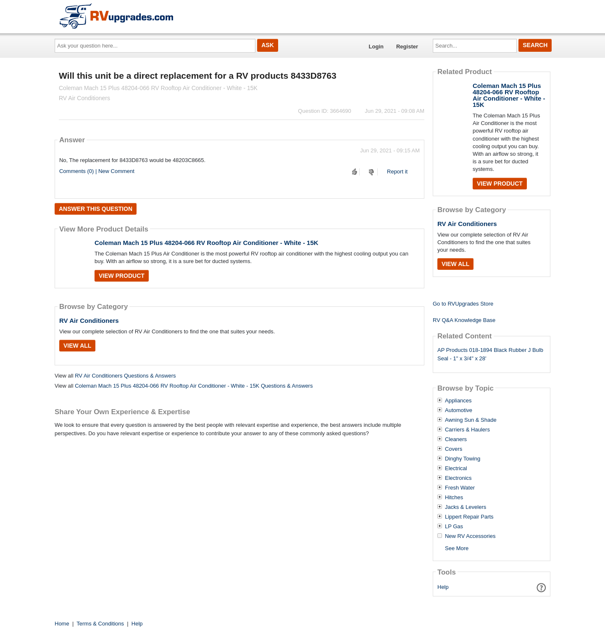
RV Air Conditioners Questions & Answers (125, 376)
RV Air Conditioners (89, 320)
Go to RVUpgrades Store (463, 304)
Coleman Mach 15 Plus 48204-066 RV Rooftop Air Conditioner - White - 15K (206, 242)
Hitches (454, 497)
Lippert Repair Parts (469, 517)
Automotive (458, 410)
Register (407, 46)
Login (376, 46)
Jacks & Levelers (465, 507)
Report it (397, 171)
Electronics (458, 478)
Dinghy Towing (462, 459)
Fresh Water (460, 488)
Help (443, 587)
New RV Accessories (470, 536)
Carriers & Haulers (467, 430)
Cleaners (456, 439)
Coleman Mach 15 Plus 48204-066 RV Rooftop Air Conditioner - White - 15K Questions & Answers (194, 386)
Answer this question (95, 208)
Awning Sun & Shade (471, 420)
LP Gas (454, 527)
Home (62, 623)
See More (456, 548)
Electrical (456, 468)
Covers (453, 449)
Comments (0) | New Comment (96, 171)
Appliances (458, 401)
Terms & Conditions (100, 623)
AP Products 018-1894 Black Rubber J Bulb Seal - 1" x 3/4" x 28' (490, 354)
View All (77, 345)
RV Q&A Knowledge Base (464, 320)
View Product (122, 275)
